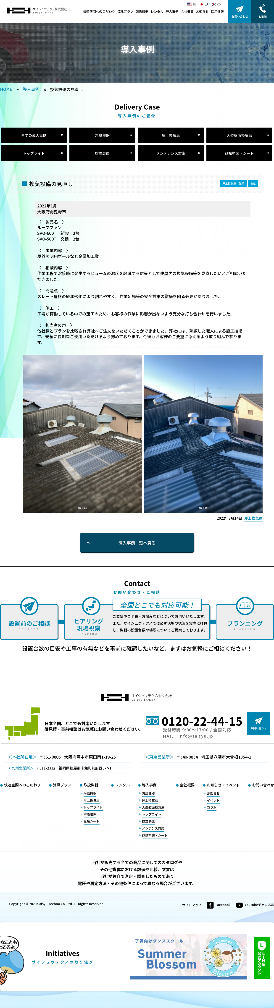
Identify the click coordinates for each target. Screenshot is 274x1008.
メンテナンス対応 (170, 153)
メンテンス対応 (153, 828)
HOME (6, 89)
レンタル (157, 11)
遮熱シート (92, 821)
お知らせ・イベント (223, 785)
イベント (213, 800)
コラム (211, 807)
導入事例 (172, 11)
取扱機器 (142, 11)
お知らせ (202, 11)
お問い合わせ (263, 785)
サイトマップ (191, 905)
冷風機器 (102, 135)
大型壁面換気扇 (239, 135)
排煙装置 (102, 153)
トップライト (34, 153)
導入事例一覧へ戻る (137, 543)
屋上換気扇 (171, 135)
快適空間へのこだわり (99, 11)
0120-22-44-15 (202, 720)
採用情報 (217, 11)
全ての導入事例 (34, 135)
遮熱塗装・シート (239, 153)
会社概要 (187, 11)
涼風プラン (125, 11)
